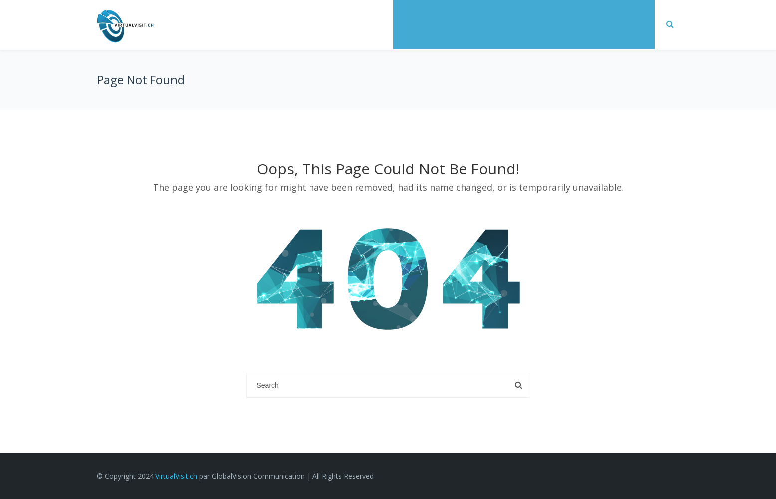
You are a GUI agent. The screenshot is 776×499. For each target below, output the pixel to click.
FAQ (635, 23)
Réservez (589, 23)
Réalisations (480, 23)
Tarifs (537, 23)
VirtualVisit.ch (176, 476)
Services (420, 23)
